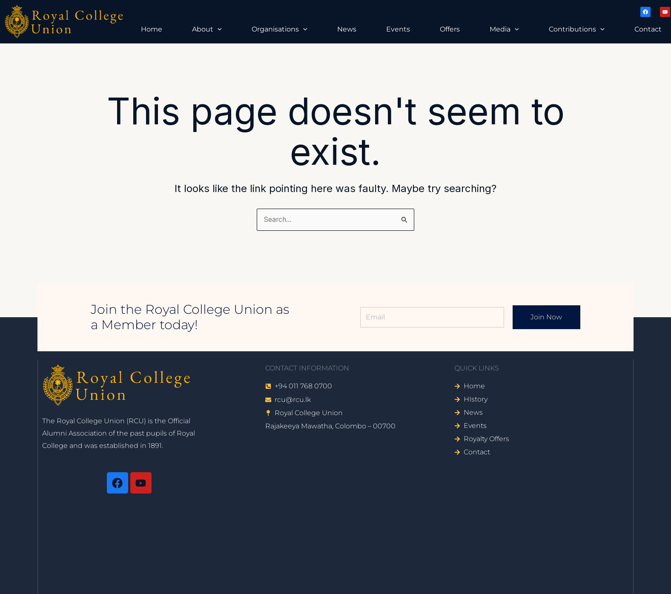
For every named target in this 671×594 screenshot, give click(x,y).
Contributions (577, 29)
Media (504, 29)
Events (398, 29)
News (346, 29)
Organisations (279, 29)
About (207, 29)
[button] (217, 29)
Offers (450, 29)
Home (151, 29)
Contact (648, 29)
